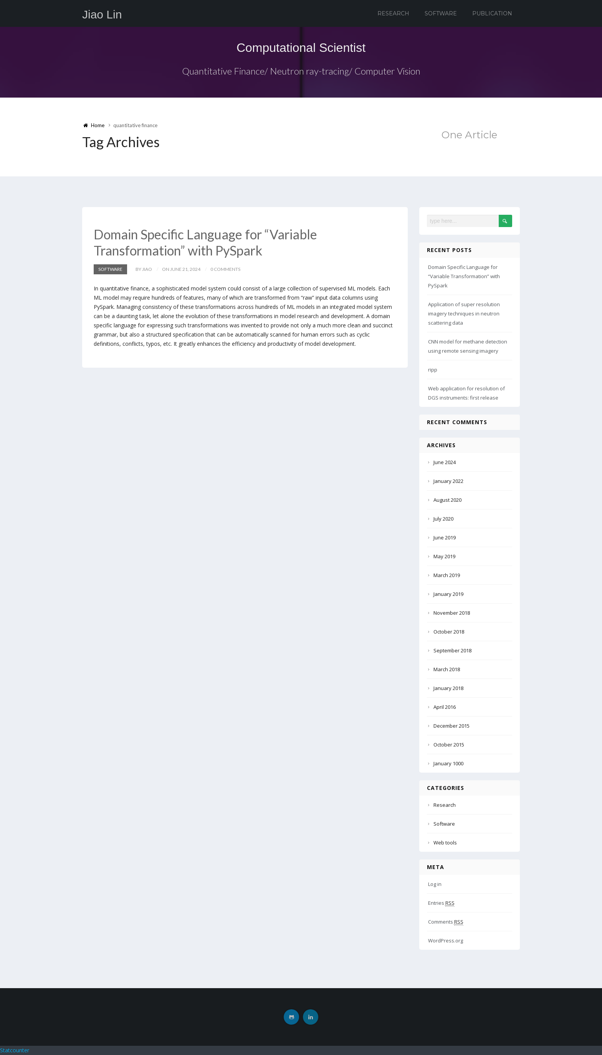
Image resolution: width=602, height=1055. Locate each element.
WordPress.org (445, 940)
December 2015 (451, 725)
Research (393, 13)
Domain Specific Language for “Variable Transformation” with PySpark (205, 242)
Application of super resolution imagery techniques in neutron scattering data (464, 313)
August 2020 (447, 499)
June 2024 (444, 462)
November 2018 (451, 612)
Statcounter (14, 1050)
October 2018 (448, 631)
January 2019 (448, 594)
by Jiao (144, 269)
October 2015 (448, 744)
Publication (492, 13)
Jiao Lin (102, 14)
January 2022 (448, 481)
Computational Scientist (301, 48)
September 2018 (452, 650)
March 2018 (446, 669)
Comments (445, 922)
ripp (432, 369)
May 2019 (444, 556)
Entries (441, 903)
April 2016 (444, 706)
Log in (435, 884)
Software (441, 13)
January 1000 (448, 763)
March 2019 (446, 575)
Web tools (445, 842)
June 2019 (444, 537)
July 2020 (443, 518)
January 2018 (448, 688)
